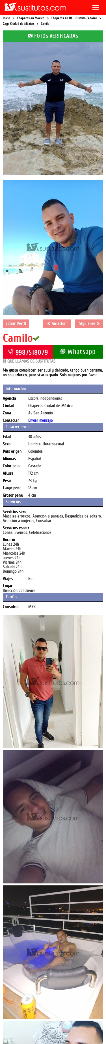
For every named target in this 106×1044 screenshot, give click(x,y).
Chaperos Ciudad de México (50, 405)
